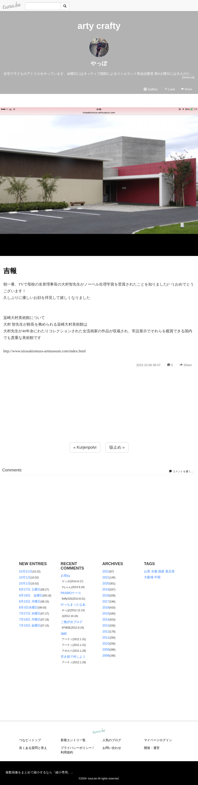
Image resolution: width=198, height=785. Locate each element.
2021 (105, 577)
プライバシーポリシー (76, 748)
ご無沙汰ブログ (71, 622)
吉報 (10, 270)
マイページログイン (158, 740)
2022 (105, 571)
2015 (105, 613)
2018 (105, 595)
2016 (105, 607)
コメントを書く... (181, 471)
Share (186, 89)
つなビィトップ (30, 740)
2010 (105, 643)
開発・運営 (152, 748)
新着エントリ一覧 (73, 740)
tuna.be (99, 731)
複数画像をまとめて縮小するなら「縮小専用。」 (40, 772)
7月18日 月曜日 (30, 619)
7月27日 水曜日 (30, 613)
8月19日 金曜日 (31, 595)
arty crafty (99, 26)
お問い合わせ (111, 748)
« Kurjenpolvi (84, 447)
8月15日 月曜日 (30, 601)
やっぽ (99, 63)
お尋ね (65, 575)
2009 (105, 649)
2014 (105, 619)
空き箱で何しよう (73, 656)
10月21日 (25, 571)
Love (169, 89)
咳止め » (117, 447)
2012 (105, 631)
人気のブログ (111, 740)
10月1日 (24, 577)
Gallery (151, 89)
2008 (105, 655)
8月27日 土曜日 (30, 589)
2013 (105, 625)
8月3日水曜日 (28, 607)
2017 (105, 601)
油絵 (64, 633)
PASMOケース (71, 593)
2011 (105, 637)
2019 (105, 589)
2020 (105, 583)
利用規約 (67, 752)
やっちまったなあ (73, 604)
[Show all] (188, 77)
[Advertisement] (99, 414)
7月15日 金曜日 (30, 625)
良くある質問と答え (33, 748)
